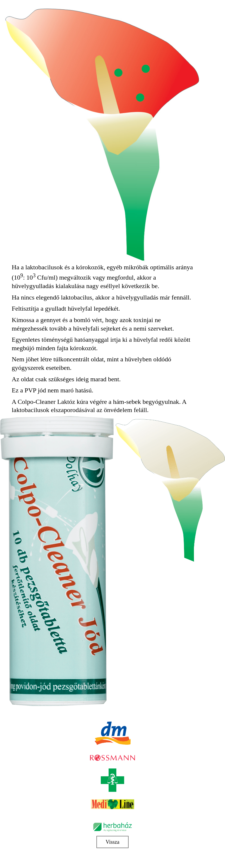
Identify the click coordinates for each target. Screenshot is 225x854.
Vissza (113, 842)
